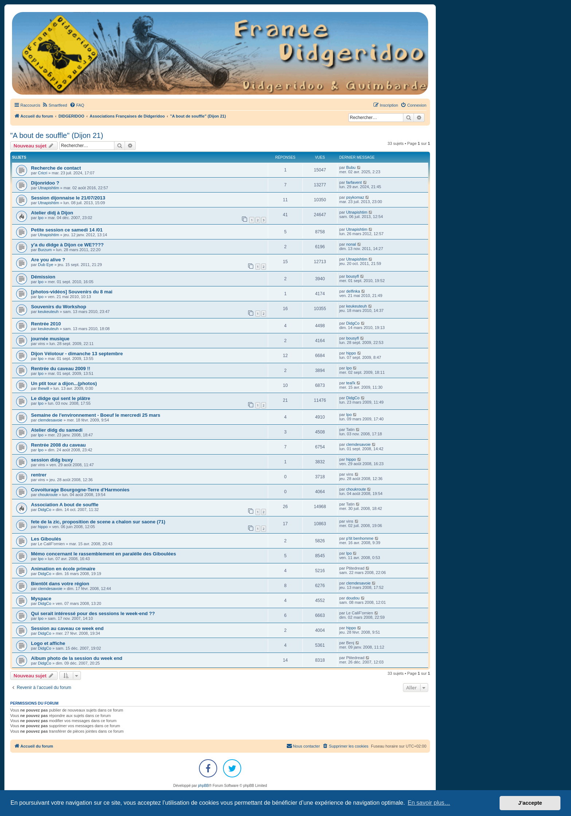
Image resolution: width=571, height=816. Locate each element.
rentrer (39, 475)
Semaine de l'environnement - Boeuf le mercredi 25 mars (95, 415)
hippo (351, 353)
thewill (43, 388)
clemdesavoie (50, 420)
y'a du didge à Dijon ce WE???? (67, 244)
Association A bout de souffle (64, 504)
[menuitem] (54, 105)
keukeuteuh (48, 311)
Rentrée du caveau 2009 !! (60, 368)
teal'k (350, 383)
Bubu (351, 167)
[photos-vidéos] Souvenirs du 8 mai (72, 291)
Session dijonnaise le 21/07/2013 (68, 198)
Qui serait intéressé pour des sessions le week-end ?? (93, 613)
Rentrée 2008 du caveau (58, 445)
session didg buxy (52, 460)
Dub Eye (45, 264)
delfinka (353, 291)
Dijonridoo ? (45, 183)
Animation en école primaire (63, 568)
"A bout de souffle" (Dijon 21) (56, 135)
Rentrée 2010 (46, 323)
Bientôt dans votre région (60, 583)
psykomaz (355, 197)
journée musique (50, 338)
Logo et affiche (48, 643)
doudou (353, 598)
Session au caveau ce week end (67, 628)
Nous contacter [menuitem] (303, 745)
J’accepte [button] (530, 803)
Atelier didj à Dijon (52, 212)
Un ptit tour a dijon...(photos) (64, 383)
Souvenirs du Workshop (58, 306)
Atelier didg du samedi (56, 430)
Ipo (40, 217)
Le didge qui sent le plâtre (60, 398)
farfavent (354, 182)
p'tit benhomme (360, 538)
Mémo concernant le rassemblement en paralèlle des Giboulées (103, 553)
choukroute (48, 494)
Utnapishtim (48, 188)
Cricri (42, 173)
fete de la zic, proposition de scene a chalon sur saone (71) (98, 521)
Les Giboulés (46, 539)
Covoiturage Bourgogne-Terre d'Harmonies (80, 489)
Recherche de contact (56, 168)
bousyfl (352, 276)
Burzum (45, 249)
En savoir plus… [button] (429, 803)
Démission (43, 277)
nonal (351, 244)
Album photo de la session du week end (76, 658)
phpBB (203, 786)
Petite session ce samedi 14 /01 (66, 230)
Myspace (41, 598)
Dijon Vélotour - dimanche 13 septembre (77, 353)
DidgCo (353, 323)
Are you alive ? (48, 259)
